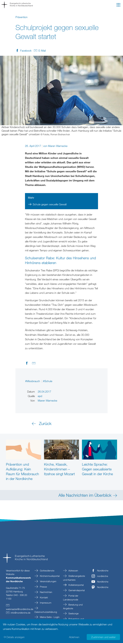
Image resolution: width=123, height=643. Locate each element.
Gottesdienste (46, 570)
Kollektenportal (76, 585)
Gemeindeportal (76, 590)
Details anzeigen (16, 637)
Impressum (45, 602)
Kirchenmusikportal (49, 576)
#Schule (47, 381)
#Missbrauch (33, 381)
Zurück (45, 423)
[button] (118, 5)
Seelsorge (73, 613)
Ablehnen (74, 637)
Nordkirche (102, 570)
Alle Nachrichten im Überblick (84, 495)
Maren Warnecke (57, 145)
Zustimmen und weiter (103, 637)
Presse (43, 586)
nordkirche (102, 576)
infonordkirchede (20, 612)
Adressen (73, 570)
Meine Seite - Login (49, 617)
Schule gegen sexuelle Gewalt (50, 204)
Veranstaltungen (47, 581)
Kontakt (43, 597)
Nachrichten (45, 592)
